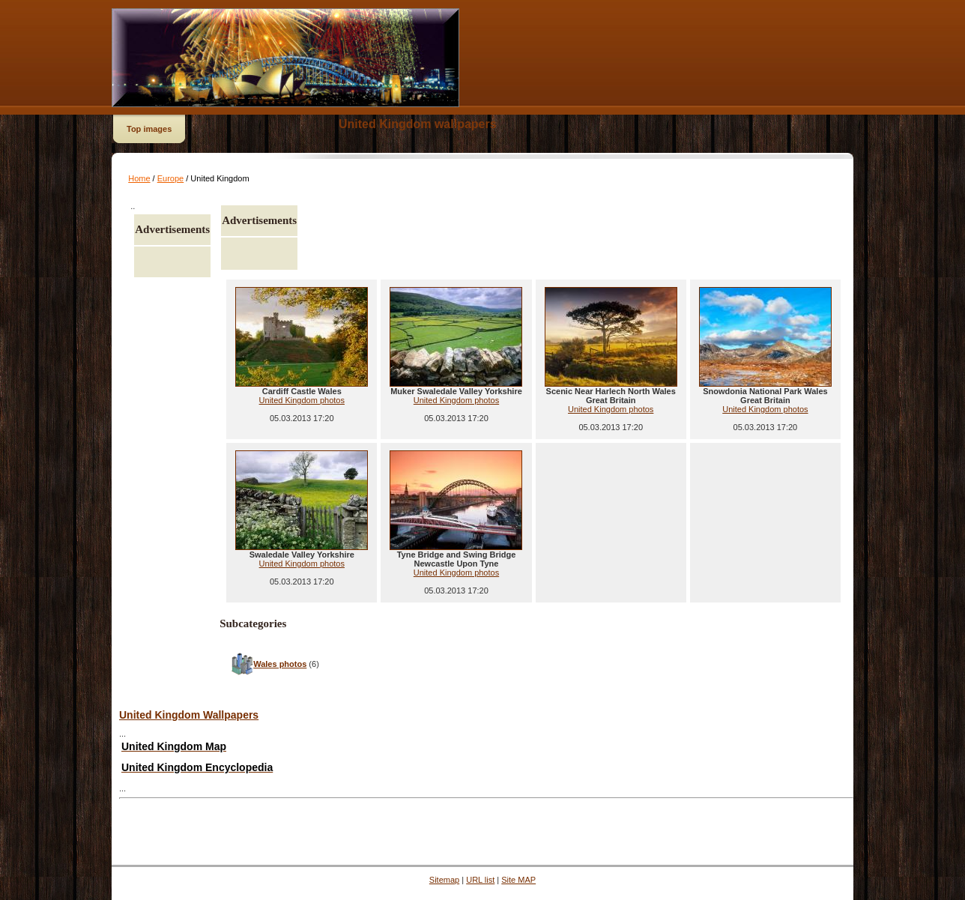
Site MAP (518, 879)
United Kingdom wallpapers (418, 124)
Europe (170, 178)
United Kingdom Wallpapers (188, 715)
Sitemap (444, 879)
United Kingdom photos (302, 400)
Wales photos (279, 663)
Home (139, 178)
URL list (480, 879)
